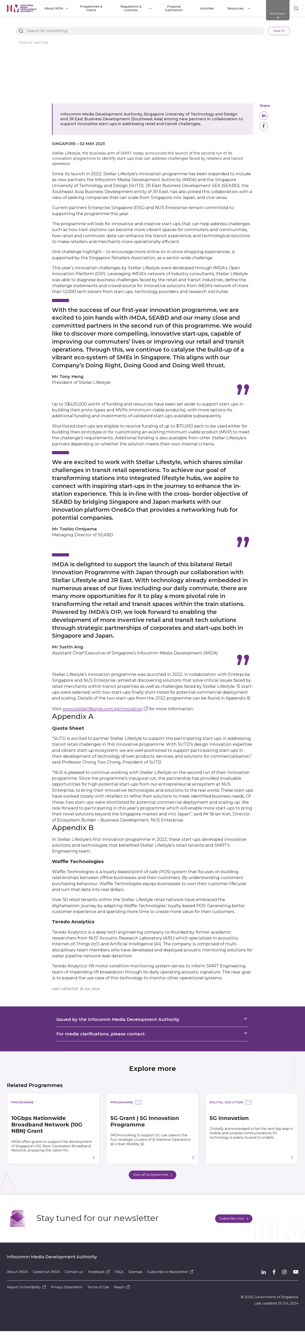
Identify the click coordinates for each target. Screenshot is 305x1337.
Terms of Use (98, 1287)
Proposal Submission (174, 8)
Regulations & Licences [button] (130, 8)
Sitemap (135, 1272)
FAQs (119, 1272)
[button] (264, 115)
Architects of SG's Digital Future (31, 24)
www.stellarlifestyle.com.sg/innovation (102, 708)
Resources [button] (235, 8)
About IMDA (17, 1272)
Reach (122, 1287)
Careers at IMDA (46, 1272)
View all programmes (152, 1175)
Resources (72, 24)
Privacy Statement (66, 1287)
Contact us (74, 1272)
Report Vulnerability (26, 1287)
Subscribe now (233, 1219)
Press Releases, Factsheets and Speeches (121, 24)
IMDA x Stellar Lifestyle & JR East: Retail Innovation (201, 24)
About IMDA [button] (53, 8)
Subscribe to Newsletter (170, 1272)
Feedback (99, 1272)
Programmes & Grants (91, 8)
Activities (207, 8)
